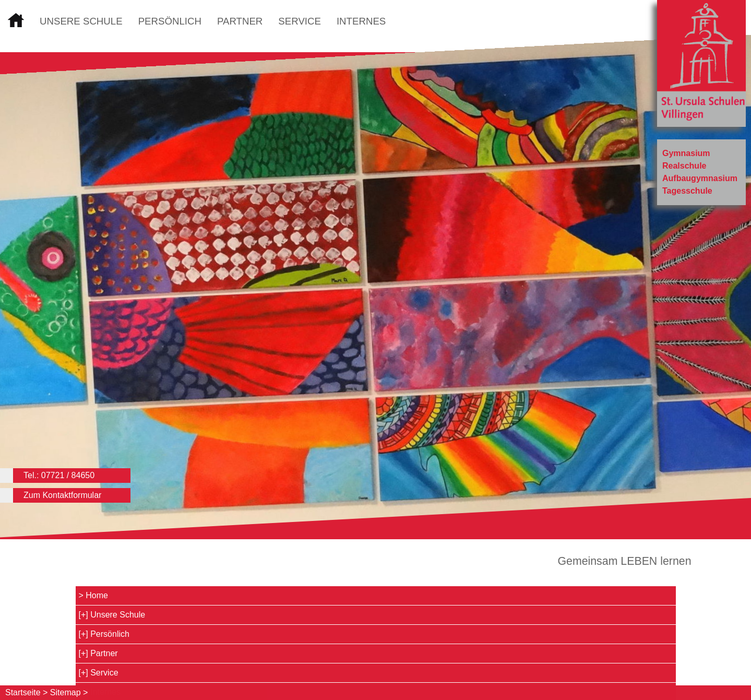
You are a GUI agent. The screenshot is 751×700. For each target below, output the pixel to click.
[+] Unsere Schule (112, 614)
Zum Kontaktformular (62, 495)
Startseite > (26, 692)
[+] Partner (98, 653)
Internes (361, 21)
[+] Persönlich (104, 634)
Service (299, 21)
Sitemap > (69, 692)
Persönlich (169, 21)
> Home (93, 595)
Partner (240, 21)
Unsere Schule (81, 21)
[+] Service (98, 672)
